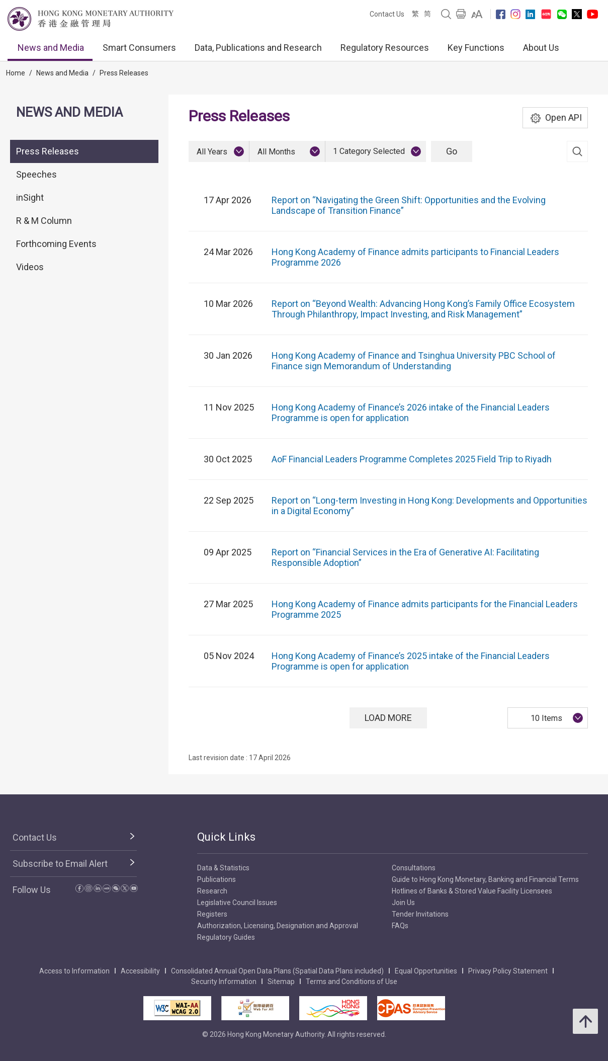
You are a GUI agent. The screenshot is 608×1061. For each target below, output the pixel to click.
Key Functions (476, 47)
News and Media (51, 47)
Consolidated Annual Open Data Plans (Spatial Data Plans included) (277, 971)
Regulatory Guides (226, 937)
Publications (216, 879)
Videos (30, 267)
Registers (212, 914)
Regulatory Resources (384, 47)
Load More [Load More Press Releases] (388, 717)
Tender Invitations (420, 914)
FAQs (400, 926)
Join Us (403, 903)
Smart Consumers (139, 47)
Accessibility (140, 971)
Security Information (223, 981)
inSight (30, 197)
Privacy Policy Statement (508, 971)
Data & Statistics (223, 868)
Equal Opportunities (426, 971)
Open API (555, 118)
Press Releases (124, 73)
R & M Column (44, 220)
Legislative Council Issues (237, 903)
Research (212, 891)
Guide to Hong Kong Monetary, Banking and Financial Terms (485, 879)
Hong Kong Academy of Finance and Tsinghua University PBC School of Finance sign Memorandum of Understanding (414, 360)
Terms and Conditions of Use (351, 981)
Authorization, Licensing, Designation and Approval (277, 926)
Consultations (414, 868)
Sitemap (281, 981)
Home (15, 73)
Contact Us (387, 14)
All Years (212, 151)
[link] (477, 14)
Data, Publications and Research (258, 47)
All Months (276, 151)
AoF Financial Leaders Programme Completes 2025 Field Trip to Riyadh (412, 459)
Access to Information (74, 971)
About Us (541, 47)
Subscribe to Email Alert (60, 863)
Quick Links (226, 837)
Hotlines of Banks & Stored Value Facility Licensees (472, 891)
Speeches (36, 174)
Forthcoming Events (56, 243)
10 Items (546, 718)
